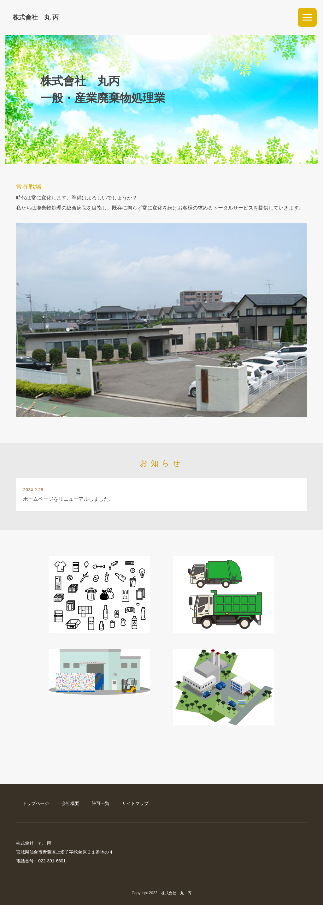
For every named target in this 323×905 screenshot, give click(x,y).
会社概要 (70, 803)
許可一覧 (100, 803)
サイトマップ (135, 803)
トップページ (35, 803)
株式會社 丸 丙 (36, 17)
